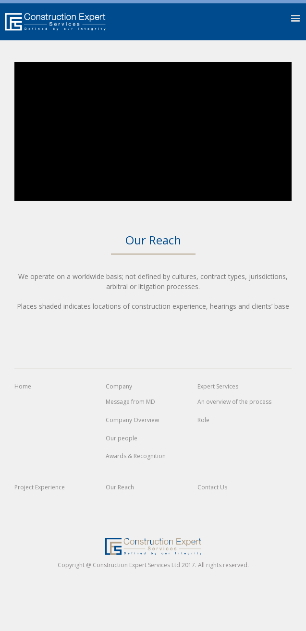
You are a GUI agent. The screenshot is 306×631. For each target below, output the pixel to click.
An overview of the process (234, 402)
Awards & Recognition (136, 456)
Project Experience (39, 487)
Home (22, 386)
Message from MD (130, 402)
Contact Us (212, 487)
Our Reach (120, 487)
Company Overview (132, 420)
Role (203, 420)
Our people (121, 438)
